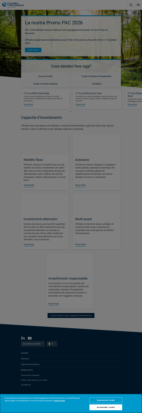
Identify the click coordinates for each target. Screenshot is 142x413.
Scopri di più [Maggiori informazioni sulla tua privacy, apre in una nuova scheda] (59, 401)
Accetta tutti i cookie (106, 407)
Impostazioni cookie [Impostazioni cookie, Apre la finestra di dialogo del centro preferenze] (106, 400)
